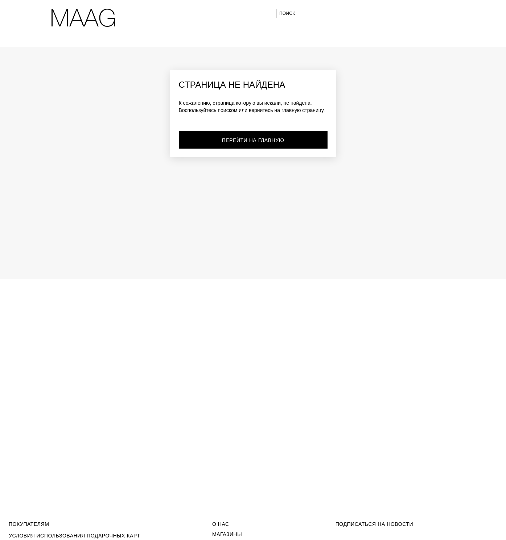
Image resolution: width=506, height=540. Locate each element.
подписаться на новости (375, 524)
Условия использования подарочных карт (74, 536)
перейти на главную (253, 140)
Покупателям (29, 524)
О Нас (220, 524)
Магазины (227, 534)
